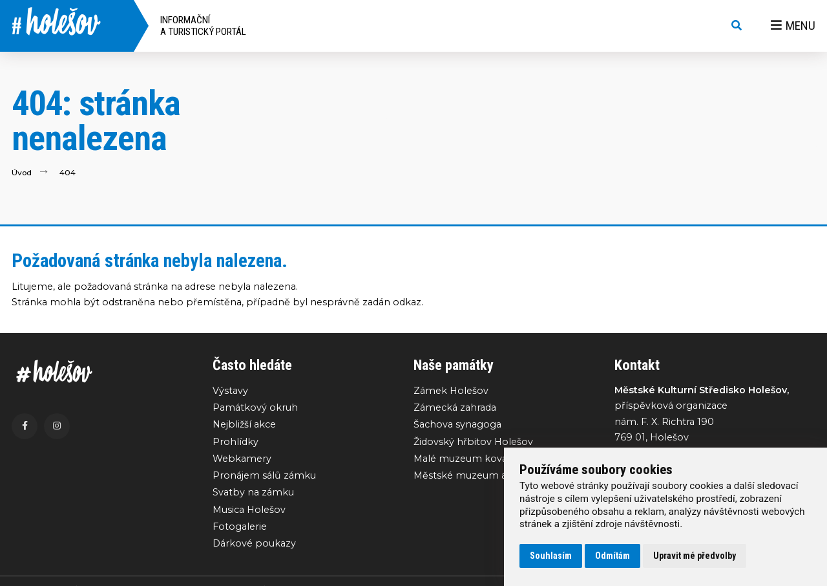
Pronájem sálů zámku (264, 476)
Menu (793, 25)
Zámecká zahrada (455, 407)
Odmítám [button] (612, 555)
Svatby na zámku (253, 493)
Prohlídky (235, 442)
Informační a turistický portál (203, 26)
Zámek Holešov (451, 390)
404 (68, 172)
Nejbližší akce (244, 425)
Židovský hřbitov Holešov (473, 442)
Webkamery (242, 459)
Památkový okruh (255, 407)
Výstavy (230, 390)
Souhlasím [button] (551, 555)
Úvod (22, 172)
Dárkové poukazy (254, 544)
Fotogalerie (240, 528)
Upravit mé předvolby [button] (694, 555)
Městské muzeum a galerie (477, 476)
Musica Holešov (249, 510)
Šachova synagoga (457, 425)
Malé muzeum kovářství (470, 459)
